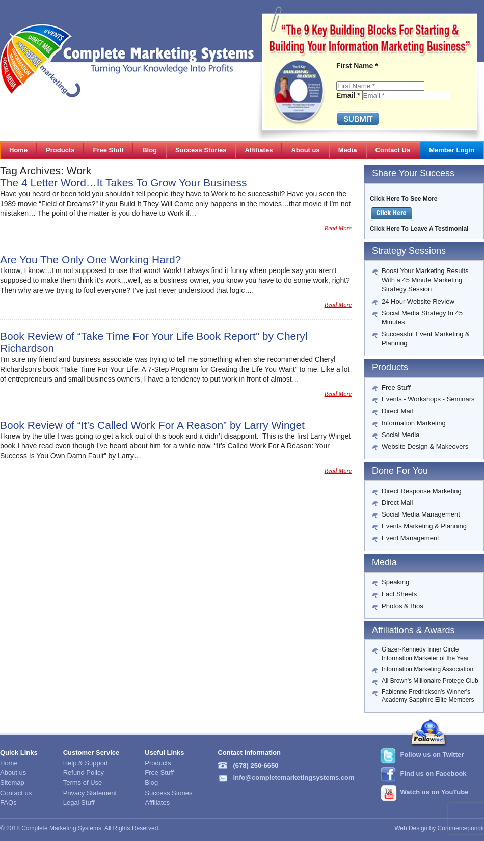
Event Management (410, 538)
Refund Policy (83, 772)
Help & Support (85, 763)
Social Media (400, 435)
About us (13, 772)
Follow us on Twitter (432, 754)
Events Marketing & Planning (424, 526)
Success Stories (168, 793)
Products (158, 763)
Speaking (395, 582)
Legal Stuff (79, 802)
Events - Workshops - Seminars (428, 399)
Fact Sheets (399, 594)
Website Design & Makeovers (425, 446)
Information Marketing (414, 423)
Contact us (16, 793)
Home (9, 763)
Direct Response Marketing (422, 491)
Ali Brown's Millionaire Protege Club (430, 680)
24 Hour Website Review (418, 301)
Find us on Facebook (433, 773)
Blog (151, 782)
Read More (338, 228)
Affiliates (157, 802)
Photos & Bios (402, 606)
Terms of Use (82, 782)
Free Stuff (396, 387)
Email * (348, 95)
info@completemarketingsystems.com (293, 777)
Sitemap (12, 782)
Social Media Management (421, 514)
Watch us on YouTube (434, 792)
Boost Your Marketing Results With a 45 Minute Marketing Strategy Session (425, 280)
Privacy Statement (90, 793)
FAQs (8, 802)
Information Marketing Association (427, 669)
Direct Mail (397, 411)
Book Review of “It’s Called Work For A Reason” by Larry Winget (152, 425)
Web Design (410, 828)
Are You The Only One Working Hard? (90, 259)
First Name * (357, 66)
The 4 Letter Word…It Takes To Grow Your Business (123, 182)
